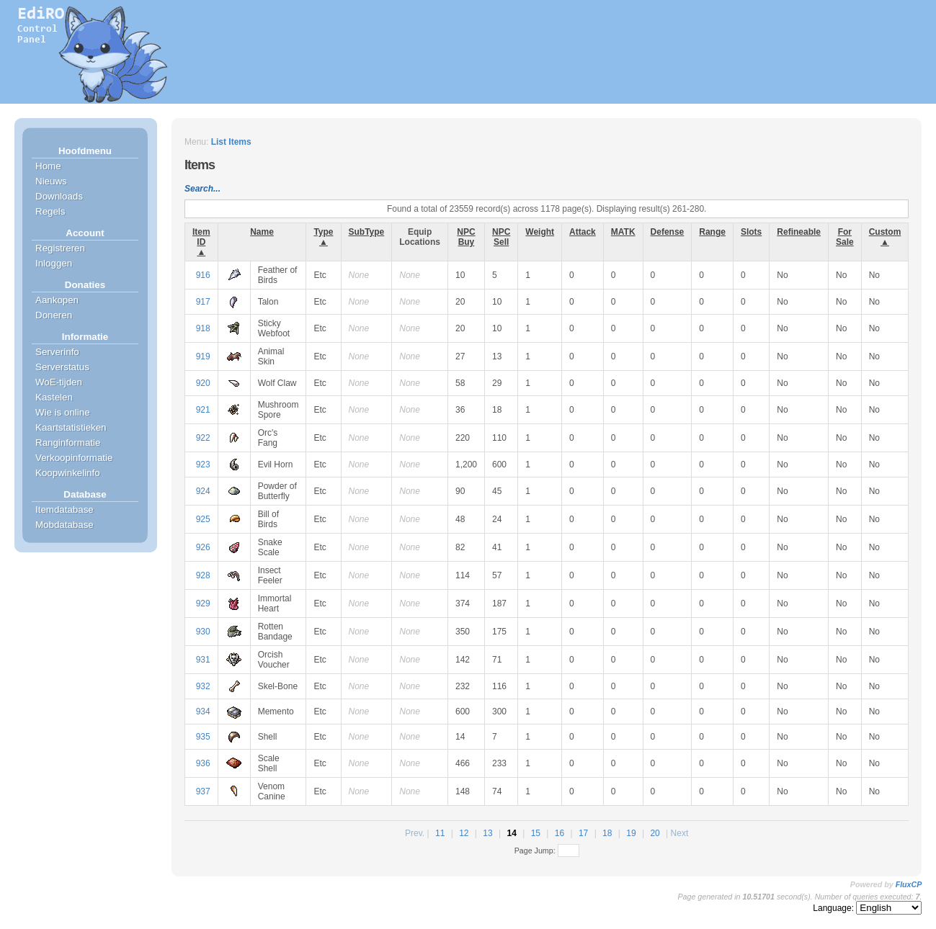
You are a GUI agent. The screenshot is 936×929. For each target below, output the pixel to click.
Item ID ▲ (201, 242)
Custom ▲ (885, 237)
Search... (202, 189)
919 (203, 356)
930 (203, 632)
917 (203, 302)
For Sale (845, 237)
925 (203, 519)
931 (203, 660)
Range (712, 232)
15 (535, 833)
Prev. (414, 833)
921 (203, 410)
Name (262, 232)
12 (463, 833)
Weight (539, 232)
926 (203, 547)
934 (203, 711)
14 (511, 833)
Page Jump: (546, 850)
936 (203, 763)
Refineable (799, 232)
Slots (751, 232)
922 (203, 438)
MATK (623, 232)
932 (203, 686)
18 (607, 833)
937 (203, 791)
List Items (231, 142)
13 (487, 833)
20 (654, 833)
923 (203, 464)
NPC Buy (466, 237)
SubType (367, 232)
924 (203, 491)
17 (583, 833)
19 (631, 833)
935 (203, 737)
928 (203, 575)
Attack (582, 232)
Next (680, 833)
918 (203, 328)
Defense (668, 232)
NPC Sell (501, 237)
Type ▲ (323, 237)
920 (203, 383)
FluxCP (909, 884)
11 (440, 833)
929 (203, 603)
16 (559, 833)
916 (203, 275)
